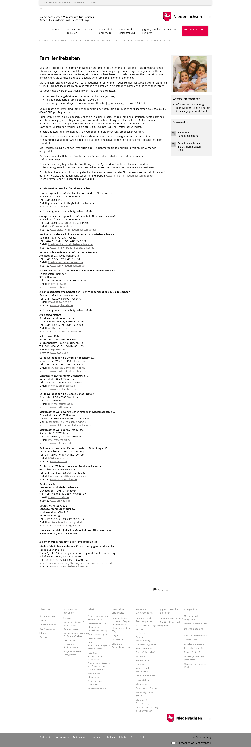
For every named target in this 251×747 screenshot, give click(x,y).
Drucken (163, 590)
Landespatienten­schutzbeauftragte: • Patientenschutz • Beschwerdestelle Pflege (121, 624)
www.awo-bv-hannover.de (65, 331)
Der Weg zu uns (47, 628)
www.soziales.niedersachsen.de (69, 566)
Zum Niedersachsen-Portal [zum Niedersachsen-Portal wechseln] (57, 2)
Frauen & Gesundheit (146, 675)
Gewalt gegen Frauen (146, 688)
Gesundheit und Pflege (118, 611)
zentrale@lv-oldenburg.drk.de (65, 522)
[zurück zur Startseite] (66, 17)
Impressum (62, 737)
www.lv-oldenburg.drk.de (65, 525)
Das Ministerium (47, 616)
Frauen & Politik (143, 679)
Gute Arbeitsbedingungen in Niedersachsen (99, 645)
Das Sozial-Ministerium (195, 635)
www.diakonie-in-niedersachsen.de (71, 425)
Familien (122, 41)
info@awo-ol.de (57, 349)
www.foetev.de (58, 287)
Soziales (67, 617)
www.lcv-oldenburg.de (63, 389)
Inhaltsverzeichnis (115, 737)
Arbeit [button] (88, 29)
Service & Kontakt (47, 624)
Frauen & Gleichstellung (144, 611)
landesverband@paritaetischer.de (68, 476)
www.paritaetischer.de (63, 479)
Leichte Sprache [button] (193, 29)
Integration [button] (170, 29)
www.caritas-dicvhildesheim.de (68, 371)
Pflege (115, 635)
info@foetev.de (57, 283)
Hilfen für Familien (139, 41)
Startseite (44, 41)
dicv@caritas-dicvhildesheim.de (66, 367)
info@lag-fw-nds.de (59, 302)
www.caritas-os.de (61, 407)
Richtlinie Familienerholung (188, 134)
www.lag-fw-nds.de (61, 305)
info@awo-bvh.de (57, 328)
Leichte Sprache (193, 628)
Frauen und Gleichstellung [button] (126, 31)
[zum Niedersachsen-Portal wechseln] (182, 20)
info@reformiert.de (59, 439)
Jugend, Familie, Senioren (65, 41)
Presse (42, 620)
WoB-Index (141, 656)
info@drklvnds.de (58, 497)
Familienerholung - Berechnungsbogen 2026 (189, 147)
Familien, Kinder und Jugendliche (97, 41)
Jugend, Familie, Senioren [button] (151, 31)
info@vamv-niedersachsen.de (65, 262)
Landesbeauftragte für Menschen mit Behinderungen (74, 625)
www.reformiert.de (61, 443)
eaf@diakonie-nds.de (60, 226)
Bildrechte (45, 737)
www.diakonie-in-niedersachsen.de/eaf (73, 229)
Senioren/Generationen (171, 617)
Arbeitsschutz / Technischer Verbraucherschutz (97, 684)
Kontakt (96, 737)
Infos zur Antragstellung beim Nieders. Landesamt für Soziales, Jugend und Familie (193, 108)
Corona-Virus (190, 639)
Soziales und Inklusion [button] (74, 31)
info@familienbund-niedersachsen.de (70, 244)
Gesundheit (117, 639)
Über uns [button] (54, 29)
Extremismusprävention (195, 623)
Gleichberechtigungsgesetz (149, 625)
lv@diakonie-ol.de (58, 458)
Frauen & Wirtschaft (145, 652)
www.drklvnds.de (60, 500)
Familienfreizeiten (161, 41)
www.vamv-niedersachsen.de (67, 265)
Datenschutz (80, 737)
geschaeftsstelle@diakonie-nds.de (66, 421)
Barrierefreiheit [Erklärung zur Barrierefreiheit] (139, 737)
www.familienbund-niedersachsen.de (72, 247)
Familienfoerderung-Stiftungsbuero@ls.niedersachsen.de (79, 563)
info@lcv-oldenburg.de (61, 385)
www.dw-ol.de (58, 461)
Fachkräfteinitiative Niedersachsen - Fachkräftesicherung (98, 627)
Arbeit (91, 609)
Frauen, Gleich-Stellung (195, 652)
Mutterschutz (142, 684)
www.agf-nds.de (59, 206)
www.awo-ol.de (59, 352)
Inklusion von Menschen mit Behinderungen (70, 643)
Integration (190, 609)
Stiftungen (44, 632)
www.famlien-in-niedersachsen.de (126, 175)
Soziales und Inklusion (70, 611)
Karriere (43, 637)
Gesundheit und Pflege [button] (106, 31)
